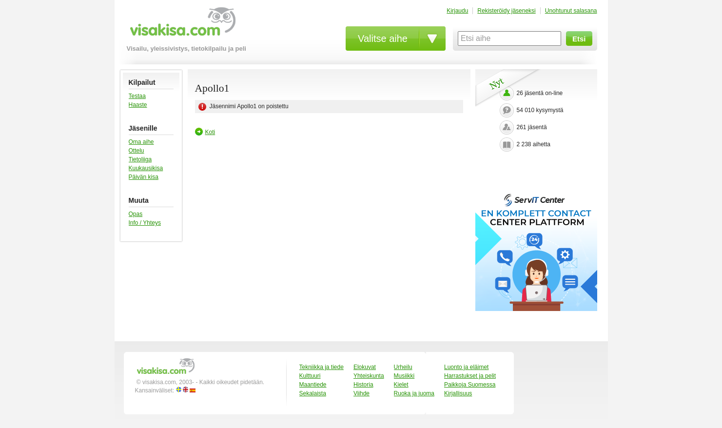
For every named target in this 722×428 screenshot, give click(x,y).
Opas (136, 214)
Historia (363, 384)
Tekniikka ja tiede (321, 367)
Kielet (401, 384)
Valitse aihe (383, 38)
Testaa (137, 96)
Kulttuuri (310, 375)
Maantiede (313, 384)
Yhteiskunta (368, 375)
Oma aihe (141, 141)
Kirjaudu (457, 10)
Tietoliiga (140, 159)
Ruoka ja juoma (414, 393)
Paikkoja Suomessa (469, 384)
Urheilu (403, 367)
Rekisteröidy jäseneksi (506, 10)
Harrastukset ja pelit (470, 375)
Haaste (138, 104)
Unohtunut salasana (571, 10)
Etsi (579, 39)
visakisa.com (181, 25)
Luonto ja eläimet (466, 367)
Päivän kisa (143, 177)
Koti (210, 132)
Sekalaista (312, 393)
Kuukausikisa (146, 168)
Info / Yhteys (145, 222)
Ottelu (136, 150)
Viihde (361, 393)
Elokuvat (364, 367)
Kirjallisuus (458, 393)
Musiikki (404, 375)
